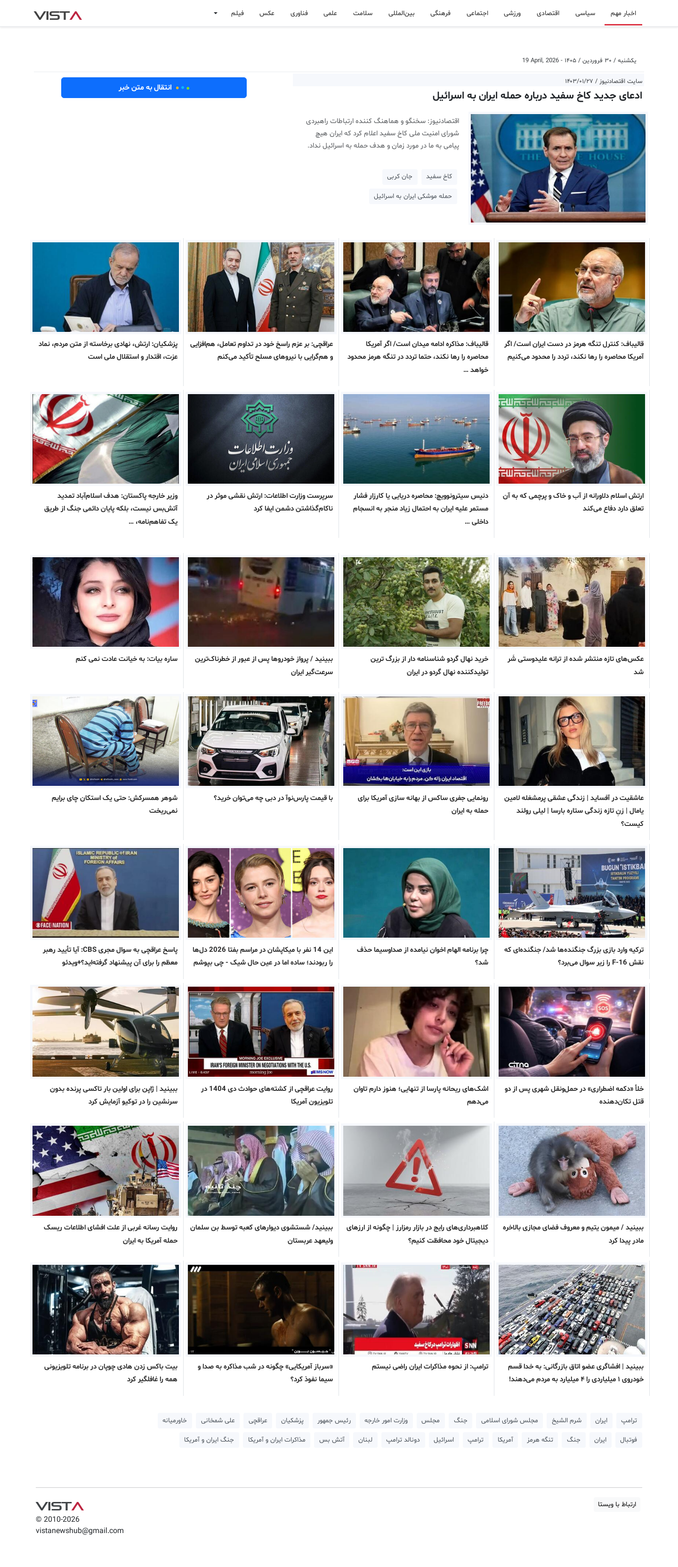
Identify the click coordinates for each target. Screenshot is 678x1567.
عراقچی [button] (258, 1420)
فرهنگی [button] (440, 13)
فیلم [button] (237, 13)
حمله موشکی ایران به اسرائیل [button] (413, 196)
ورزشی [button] (512, 13)
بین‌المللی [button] (401, 13)
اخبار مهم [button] (623, 13)
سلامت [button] (362, 13)
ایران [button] (601, 1420)
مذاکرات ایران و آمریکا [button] (277, 1439)
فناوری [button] (299, 13)
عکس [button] (266, 13)
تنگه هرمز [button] (540, 1439)
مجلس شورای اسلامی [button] (509, 1420)
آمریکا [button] (505, 1439)
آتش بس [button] (332, 1439)
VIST (57, 13)
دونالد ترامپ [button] (403, 1439)
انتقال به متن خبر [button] (154, 88)
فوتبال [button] (628, 1439)
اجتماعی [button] (477, 13)
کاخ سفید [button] (439, 176)
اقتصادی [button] (548, 13)
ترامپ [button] (629, 1420)
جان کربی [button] (399, 176)
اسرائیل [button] (444, 1439)
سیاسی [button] (585, 13)
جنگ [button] (461, 1420)
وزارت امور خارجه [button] (386, 1420)
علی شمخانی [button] (218, 1420)
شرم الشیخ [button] (566, 1420)
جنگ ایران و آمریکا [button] (209, 1439)
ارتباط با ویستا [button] (617, 1504)
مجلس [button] (430, 1420)
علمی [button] (330, 13)
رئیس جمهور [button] (334, 1420)
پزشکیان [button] (292, 1420)
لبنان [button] (365, 1439)
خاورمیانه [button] (174, 1420)
